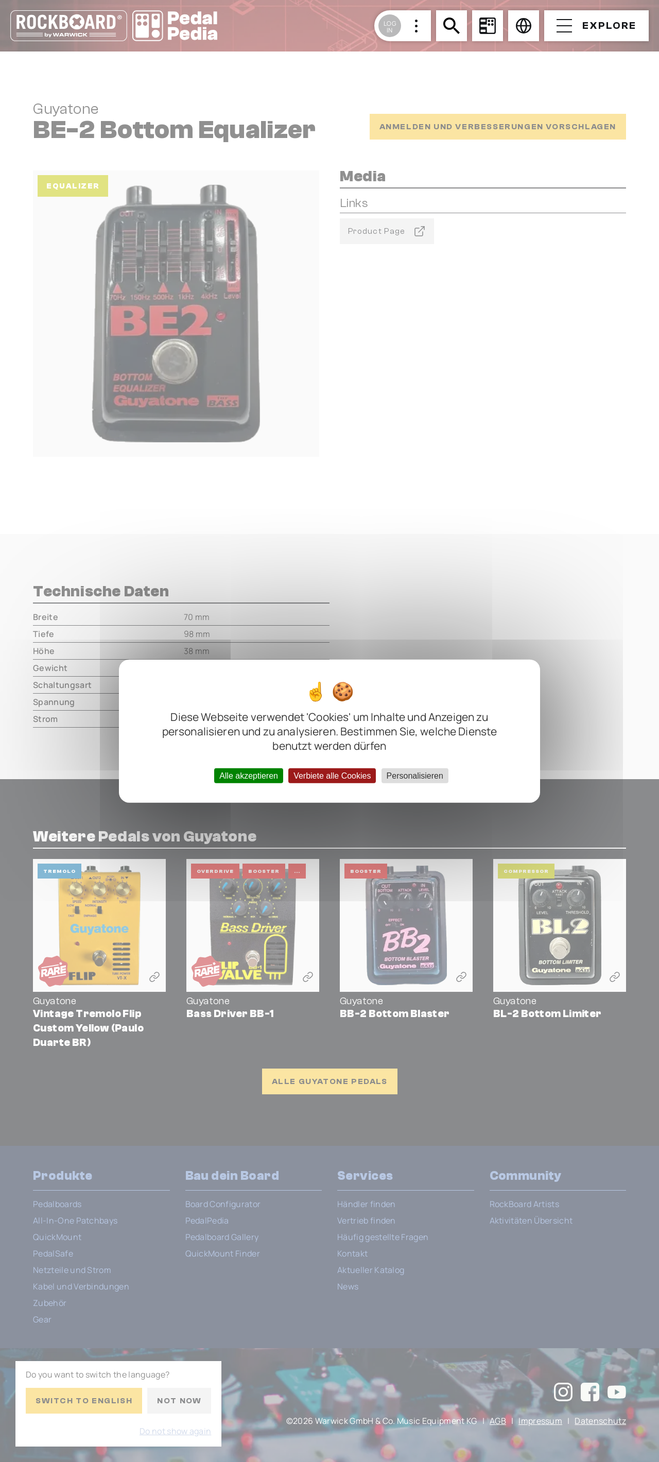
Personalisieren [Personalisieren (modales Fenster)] (415, 775)
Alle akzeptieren (248, 775)
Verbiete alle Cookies (332, 775)
